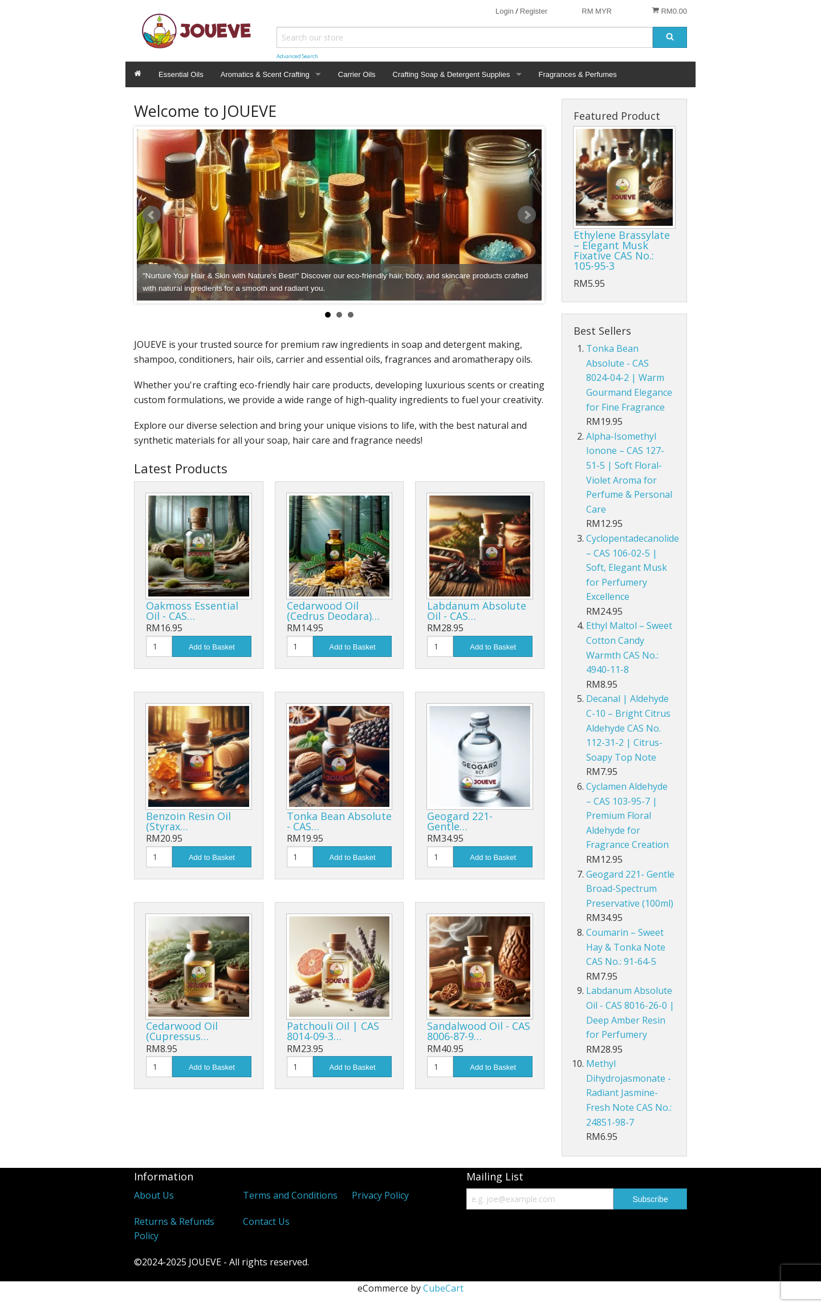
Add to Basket (212, 647)
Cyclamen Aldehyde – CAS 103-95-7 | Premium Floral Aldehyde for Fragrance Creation (627, 815)
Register (533, 11)
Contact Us (266, 1221)
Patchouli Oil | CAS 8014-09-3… (333, 1031)
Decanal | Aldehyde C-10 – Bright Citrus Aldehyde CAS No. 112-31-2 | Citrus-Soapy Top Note (628, 727)
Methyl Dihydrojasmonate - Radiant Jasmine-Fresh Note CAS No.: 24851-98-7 (629, 1092)
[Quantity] (159, 646)
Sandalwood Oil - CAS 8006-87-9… (478, 1031)
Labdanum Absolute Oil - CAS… (476, 611)
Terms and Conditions (290, 1195)
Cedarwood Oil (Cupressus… (182, 1031)
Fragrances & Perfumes (578, 74)
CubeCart (443, 1288)
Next (527, 215)
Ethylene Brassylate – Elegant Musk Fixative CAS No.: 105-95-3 (622, 250)
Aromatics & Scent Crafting (265, 74)
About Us (154, 1195)
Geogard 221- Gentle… (460, 821)
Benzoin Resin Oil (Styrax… (188, 821)
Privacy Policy (380, 1195)
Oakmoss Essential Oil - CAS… (192, 611)
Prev (152, 215)
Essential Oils (181, 74)
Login (504, 11)
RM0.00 (669, 10)
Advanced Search (297, 56)
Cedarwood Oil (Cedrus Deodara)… (333, 611)
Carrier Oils (357, 74)
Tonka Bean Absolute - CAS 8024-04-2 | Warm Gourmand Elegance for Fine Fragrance (629, 377)
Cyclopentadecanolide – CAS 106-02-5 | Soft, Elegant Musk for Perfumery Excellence (632, 567)
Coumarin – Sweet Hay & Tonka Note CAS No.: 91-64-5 (625, 947)
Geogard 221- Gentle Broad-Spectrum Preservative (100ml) (630, 889)
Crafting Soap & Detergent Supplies (451, 74)
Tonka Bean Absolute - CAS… (339, 821)
